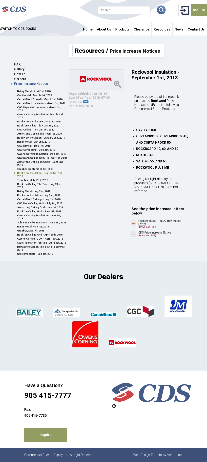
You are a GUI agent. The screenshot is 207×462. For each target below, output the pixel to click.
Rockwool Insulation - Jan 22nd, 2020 (39, 121)
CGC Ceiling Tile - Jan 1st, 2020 (35, 129)
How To (19, 74)
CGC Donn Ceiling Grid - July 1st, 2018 (39, 203)
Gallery (19, 69)
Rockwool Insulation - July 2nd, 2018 (38, 195)
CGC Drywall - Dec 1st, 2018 (33, 145)
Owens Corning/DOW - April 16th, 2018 (40, 238)
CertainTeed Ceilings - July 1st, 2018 (39, 199)
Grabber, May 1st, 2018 (30, 230)
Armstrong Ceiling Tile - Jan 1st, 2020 (39, 133)
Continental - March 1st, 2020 (34, 95)
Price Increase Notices (31, 84)
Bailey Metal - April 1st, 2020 (34, 91)
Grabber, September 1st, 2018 (35, 168)
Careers (20, 79)
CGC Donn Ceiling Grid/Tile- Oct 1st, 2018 (42, 157)
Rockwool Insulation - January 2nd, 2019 (41, 137)
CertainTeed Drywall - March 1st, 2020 (40, 99)
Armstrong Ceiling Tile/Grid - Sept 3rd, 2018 (40, 163)
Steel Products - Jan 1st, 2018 (35, 253)
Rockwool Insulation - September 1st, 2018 (39, 175)
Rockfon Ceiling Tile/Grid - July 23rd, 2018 (39, 186)
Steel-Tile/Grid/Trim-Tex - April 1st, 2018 (41, 242)
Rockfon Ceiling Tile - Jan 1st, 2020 (38, 125)
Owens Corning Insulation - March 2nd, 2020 (40, 116)
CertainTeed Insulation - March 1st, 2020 (41, 103)
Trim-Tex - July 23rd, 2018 (32, 180)
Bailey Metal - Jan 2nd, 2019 (33, 141)
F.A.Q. (18, 64)
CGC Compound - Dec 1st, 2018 (36, 149)
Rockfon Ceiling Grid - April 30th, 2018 (40, 234)
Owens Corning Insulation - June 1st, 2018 (39, 217)
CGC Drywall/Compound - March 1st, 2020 (39, 109)
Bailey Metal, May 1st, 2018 (33, 226)
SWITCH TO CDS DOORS (18, 29)
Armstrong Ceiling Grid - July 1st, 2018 (40, 207)
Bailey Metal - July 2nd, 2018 (33, 191)
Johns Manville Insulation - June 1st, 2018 (41, 222)
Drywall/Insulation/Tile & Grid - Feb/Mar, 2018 (41, 248)
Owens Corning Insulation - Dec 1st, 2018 (41, 153)
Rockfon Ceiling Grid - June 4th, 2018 (39, 211)
